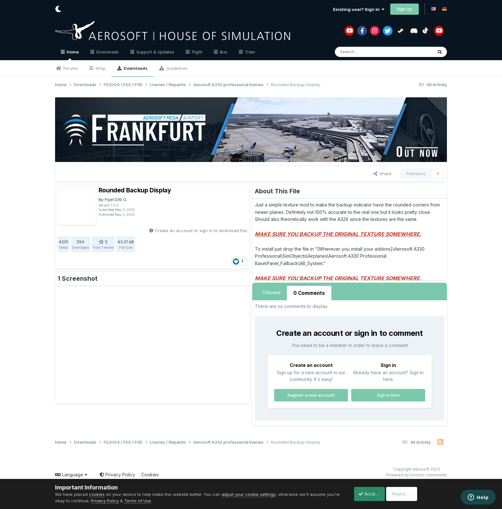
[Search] (369, 52)
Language (71, 473)
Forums (70, 68)
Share (383, 173)
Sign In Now (388, 393)
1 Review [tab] (271, 292)
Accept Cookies (372, 494)
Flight (196, 51)
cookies (97, 494)
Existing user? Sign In (359, 9)
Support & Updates (154, 51)
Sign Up (404, 9)
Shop (100, 68)
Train (249, 51)
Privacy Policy (117, 473)
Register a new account (311, 393)
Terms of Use (151, 500)
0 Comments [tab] (308, 292)
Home (72, 54)
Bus (223, 51)
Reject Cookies (423, 494)
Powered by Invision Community (416, 474)
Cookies (150, 473)
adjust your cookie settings (249, 494)
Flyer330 (113, 199)
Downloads (135, 68)
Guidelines (176, 68)
